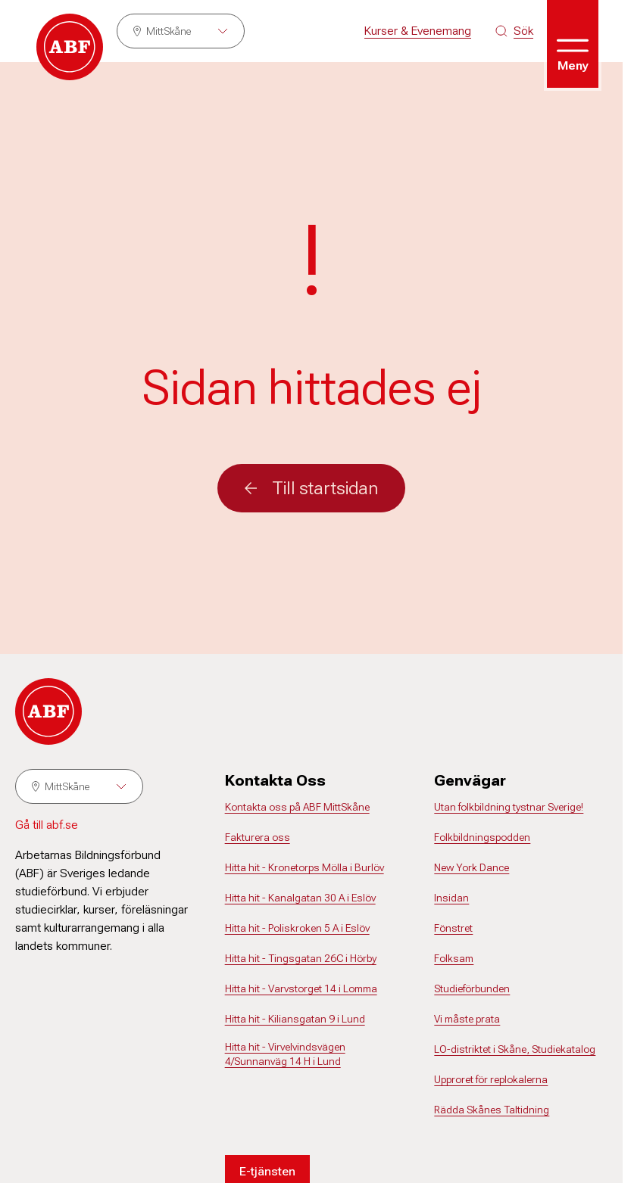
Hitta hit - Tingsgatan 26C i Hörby (300, 958)
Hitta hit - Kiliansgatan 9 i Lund (295, 1019)
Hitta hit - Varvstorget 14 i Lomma (301, 988)
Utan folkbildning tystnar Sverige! (508, 807)
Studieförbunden (472, 988)
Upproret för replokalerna (491, 1079)
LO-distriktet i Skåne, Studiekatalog (514, 1049)
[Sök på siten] (514, 31)
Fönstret (453, 928)
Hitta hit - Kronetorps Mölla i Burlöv (304, 867)
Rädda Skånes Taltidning (491, 1110)
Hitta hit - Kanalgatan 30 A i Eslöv (300, 898)
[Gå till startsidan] (69, 47)
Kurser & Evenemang (417, 30)
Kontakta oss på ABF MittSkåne (297, 807)
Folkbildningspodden (482, 837)
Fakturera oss (257, 837)
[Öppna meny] (572, 44)
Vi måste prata (467, 1019)
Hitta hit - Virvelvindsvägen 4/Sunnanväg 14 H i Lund (285, 1054)
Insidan (451, 898)
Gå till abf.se (46, 824)
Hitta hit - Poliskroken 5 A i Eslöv (297, 928)
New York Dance (471, 867)
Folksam (453, 958)
